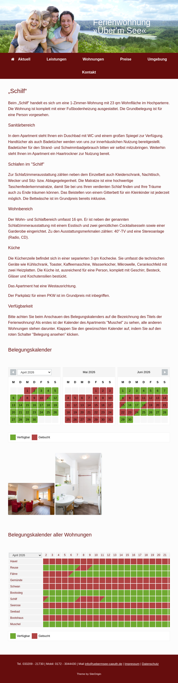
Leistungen (56, 59)
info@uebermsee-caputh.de (103, 664)
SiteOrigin (95, 674)
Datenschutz (150, 664)
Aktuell (20, 59)
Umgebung (157, 59)
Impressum (132, 664)
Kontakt (89, 72)
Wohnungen (93, 59)
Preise (125, 59)
